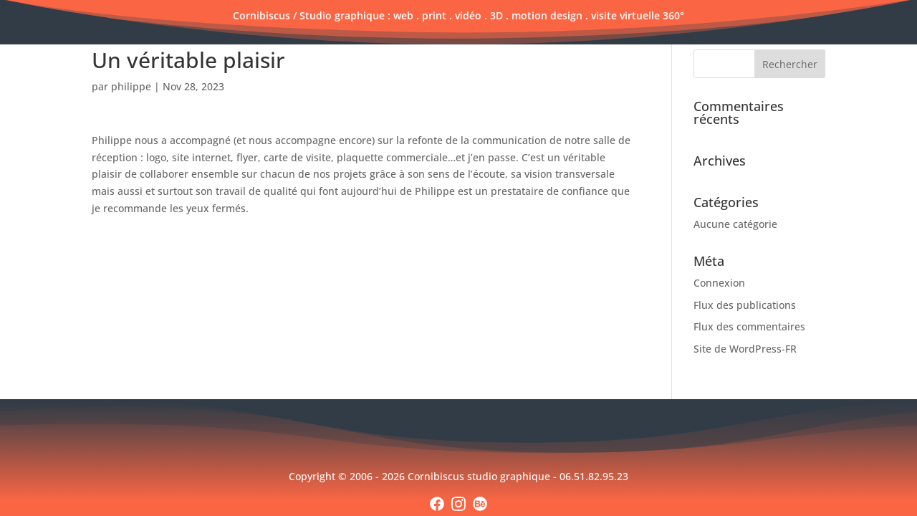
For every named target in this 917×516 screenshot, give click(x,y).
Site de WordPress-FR (745, 348)
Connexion (719, 283)
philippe (131, 86)
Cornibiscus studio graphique (480, 476)
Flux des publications (744, 305)
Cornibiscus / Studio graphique (309, 15)
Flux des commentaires (749, 326)
